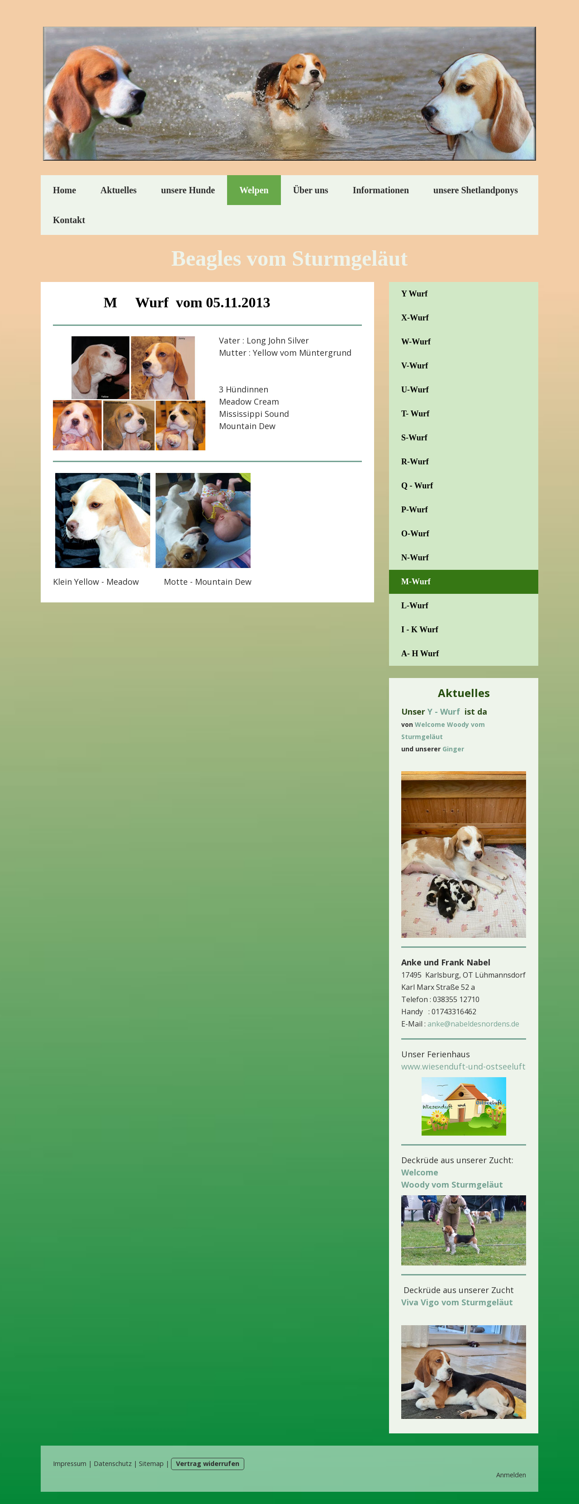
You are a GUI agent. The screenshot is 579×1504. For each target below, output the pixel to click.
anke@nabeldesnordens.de (473, 1024)
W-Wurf (416, 341)
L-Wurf (414, 605)
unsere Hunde (188, 190)
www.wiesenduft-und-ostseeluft (463, 1066)
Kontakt (69, 220)
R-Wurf (415, 461)
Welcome (419, 1172)
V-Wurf (414, 365)
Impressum (69, 1463)
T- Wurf (415, 413)
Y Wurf (414, 293)
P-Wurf (414, 509)
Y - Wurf (443, 711)
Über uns (310, 190)
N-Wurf (415, 557)
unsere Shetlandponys (475, 190)
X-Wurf (415, 317)
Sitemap (151, 1463)
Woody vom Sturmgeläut (452, 1184)
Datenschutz (113, 1463)
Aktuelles (118, 190)
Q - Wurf (417, 485)
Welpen (253, 190)
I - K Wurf (419, 629)
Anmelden (511, 1475)
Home (64, 190)
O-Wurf (415, 533)
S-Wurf (414, 437)
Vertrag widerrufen (207, 1463)
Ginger (453, 749)
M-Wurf (416, 581)
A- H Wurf (420, 653)
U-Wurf (415, 389)
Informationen (381, 190)
